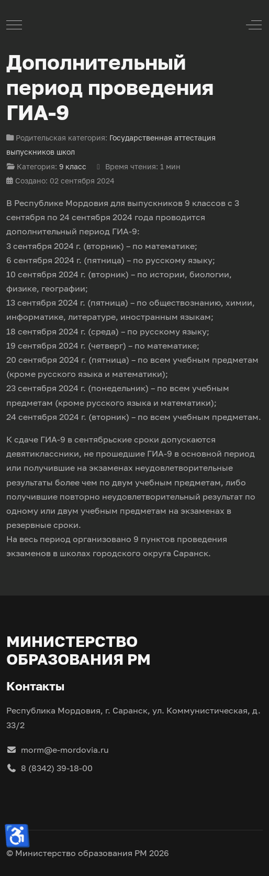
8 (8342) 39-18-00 (49, 768)
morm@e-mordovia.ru (57, 749)
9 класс (72, 166)
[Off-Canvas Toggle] (254, 25)
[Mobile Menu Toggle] (14, 25)
